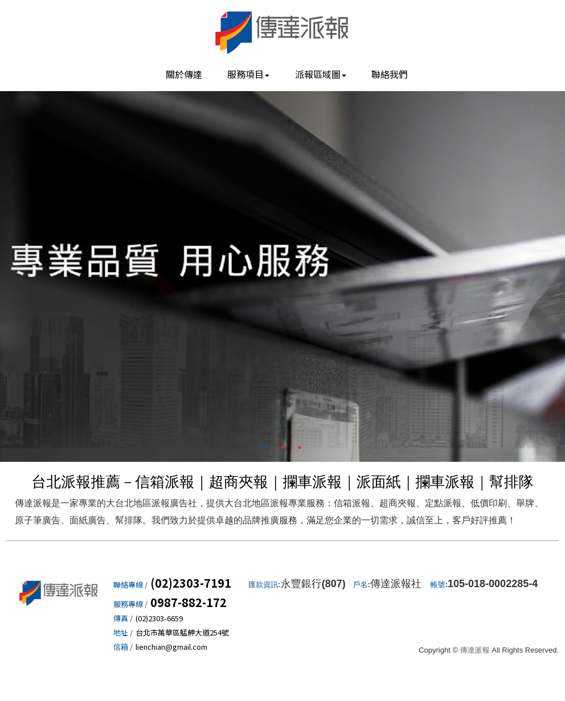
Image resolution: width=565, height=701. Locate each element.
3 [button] (299, 447)
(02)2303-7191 (190, 583)
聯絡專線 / (130, 585)
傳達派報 (282, 31)
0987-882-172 (188, 602)
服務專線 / (130, 604)
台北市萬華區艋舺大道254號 (182, 633)
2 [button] (282, 447)
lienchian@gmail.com (171, 647)
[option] (282, 273)
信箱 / (123, 647)
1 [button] (265, 447)
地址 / (123, 633)
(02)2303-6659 (159, 618)
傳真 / (123, 618)
